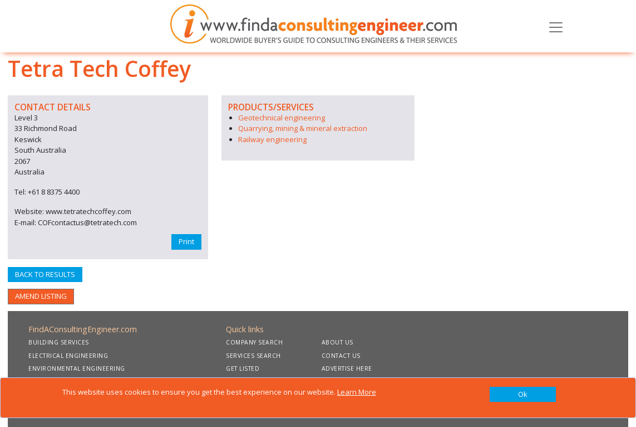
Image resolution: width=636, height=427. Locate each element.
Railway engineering (272, 139)
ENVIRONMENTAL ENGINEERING (76, 368)
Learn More (356, 392)
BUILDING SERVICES (58, 342)
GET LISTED (242, 368)
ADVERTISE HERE (347, 368)
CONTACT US (341, 356)
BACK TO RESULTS (45, 274)
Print (186, 241)
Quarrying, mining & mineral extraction (302, 128)
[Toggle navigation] (556, 26)
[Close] (523, 394)
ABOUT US (337, 342)
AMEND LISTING (41, 296)
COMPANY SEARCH (254, 342)
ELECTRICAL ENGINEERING (68, 356)
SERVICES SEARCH (253, 356)
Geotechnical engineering (281, 118)
